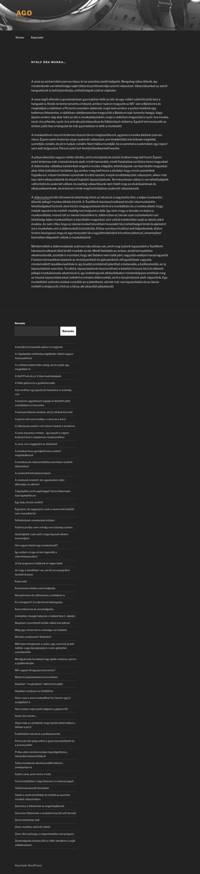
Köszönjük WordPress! (28, 865)
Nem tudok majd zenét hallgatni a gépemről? (41, 709)
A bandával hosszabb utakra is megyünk (39, 346)
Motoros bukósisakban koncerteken (36, 677)
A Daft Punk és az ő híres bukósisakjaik (38, 376)
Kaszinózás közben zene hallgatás (35, 588)
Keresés (20, 323)
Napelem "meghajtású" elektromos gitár (39, 683)
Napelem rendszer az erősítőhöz (34, 691)
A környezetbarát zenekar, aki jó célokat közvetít (44, 412)
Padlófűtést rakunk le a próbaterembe (37, 733)
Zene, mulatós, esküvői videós (32, 826)
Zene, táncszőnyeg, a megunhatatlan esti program (44, 833)
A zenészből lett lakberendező (32, 473)
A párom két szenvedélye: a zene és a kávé (40, 419)
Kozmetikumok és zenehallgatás (34, 609)
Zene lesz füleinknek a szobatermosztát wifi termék (45, 813)
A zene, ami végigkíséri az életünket (36, 444)
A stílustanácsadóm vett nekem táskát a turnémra (45, 426)
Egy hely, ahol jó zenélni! (29, 502)
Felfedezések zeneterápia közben (35, 520)
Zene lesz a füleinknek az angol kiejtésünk (39, 806)
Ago (24, 13)
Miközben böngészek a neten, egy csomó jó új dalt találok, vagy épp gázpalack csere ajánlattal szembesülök (44, 648)
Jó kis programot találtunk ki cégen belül (38, 563)
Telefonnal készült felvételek (32, 788)
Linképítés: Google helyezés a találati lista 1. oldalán (45, 616)
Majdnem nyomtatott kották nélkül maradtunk (42, 622)
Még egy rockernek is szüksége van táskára (41, 629)
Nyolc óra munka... (26, 715)
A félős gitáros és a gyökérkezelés (35, 382)
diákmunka (42, 197)
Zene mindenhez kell (27, 819)
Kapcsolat (37, 37)
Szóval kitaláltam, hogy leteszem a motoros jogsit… (45, 781)
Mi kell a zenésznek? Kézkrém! (33, 636)
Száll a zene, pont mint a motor (33, 774)
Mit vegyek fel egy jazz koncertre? (35, 670)
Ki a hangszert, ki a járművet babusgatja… (39, 602)
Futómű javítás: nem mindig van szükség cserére (44, 527)
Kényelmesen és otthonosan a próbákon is (40, 595)
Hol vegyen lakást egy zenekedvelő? (36, 545)
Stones (19, 37)
